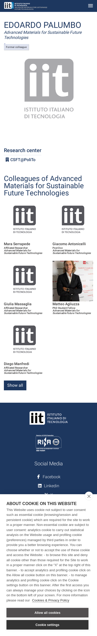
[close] (89, 496)
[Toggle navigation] (90, 6)
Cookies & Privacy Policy (50, 600)
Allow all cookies (47, 613)
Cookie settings (47, 625)
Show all (15, 385)
